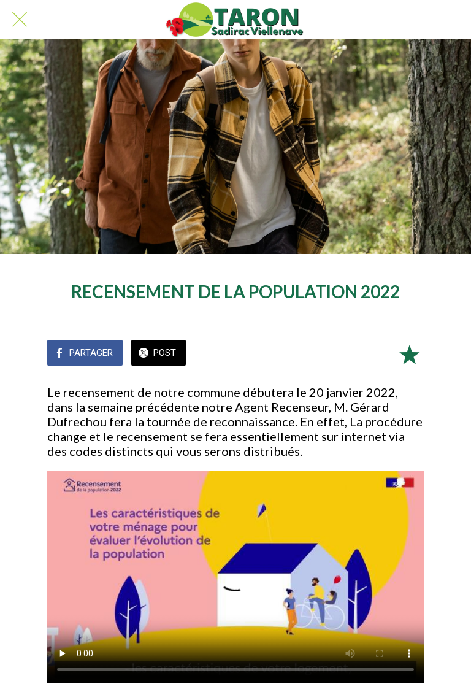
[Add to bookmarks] (409, 354)
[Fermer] (19, 19)
